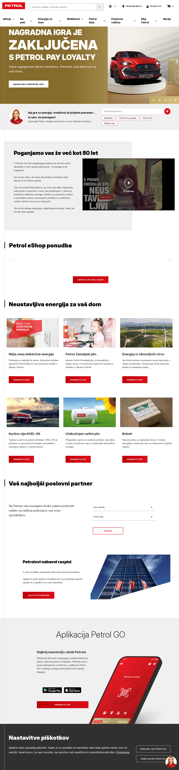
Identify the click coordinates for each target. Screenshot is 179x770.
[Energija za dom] (60, 20)
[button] (153, 100)
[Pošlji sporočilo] (167, 111)
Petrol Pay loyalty (127, 118)
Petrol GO (148, 118)
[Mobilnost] (82, 19)
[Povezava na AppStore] (72, 690)
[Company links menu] (112, 6)
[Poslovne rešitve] (134, 20)
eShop (7, 18)
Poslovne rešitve (117, 20)
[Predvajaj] (128, 183)
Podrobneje (123, 752)
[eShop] (13, 19)
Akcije (167, 18)
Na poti (22, 20)
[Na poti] (31, 20)
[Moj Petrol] (156, 20)
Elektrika (108, 118)
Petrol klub (93, 20)
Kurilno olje (109, 123)
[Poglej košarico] (169, 6)
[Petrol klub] (105, 20)
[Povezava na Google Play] (52, 690)
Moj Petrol (145, 20)
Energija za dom (45, 20)
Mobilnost (73, 18)
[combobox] (124, 507)
